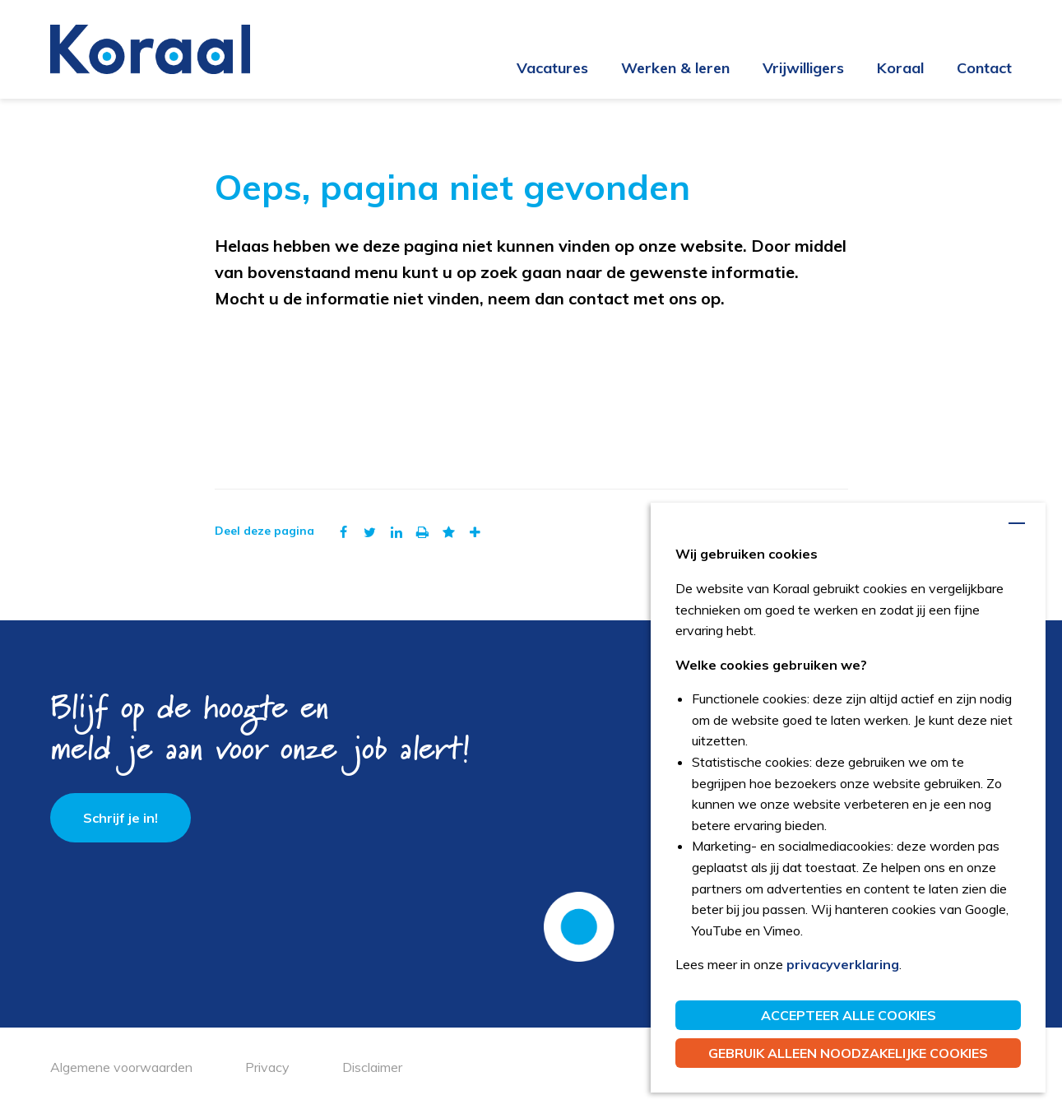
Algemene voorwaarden (121, 1067)
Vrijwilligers (803, 67)
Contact (984, 67)
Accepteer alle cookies (848, 1015)
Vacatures (552, 67)
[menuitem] (536, 69)
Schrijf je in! (120, 818)
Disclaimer (372, 1067)
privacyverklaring (842, 964)
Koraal (900, 67)
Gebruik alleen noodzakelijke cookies (848, 1053)
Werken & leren (675, 67)
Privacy (267, 1067)
